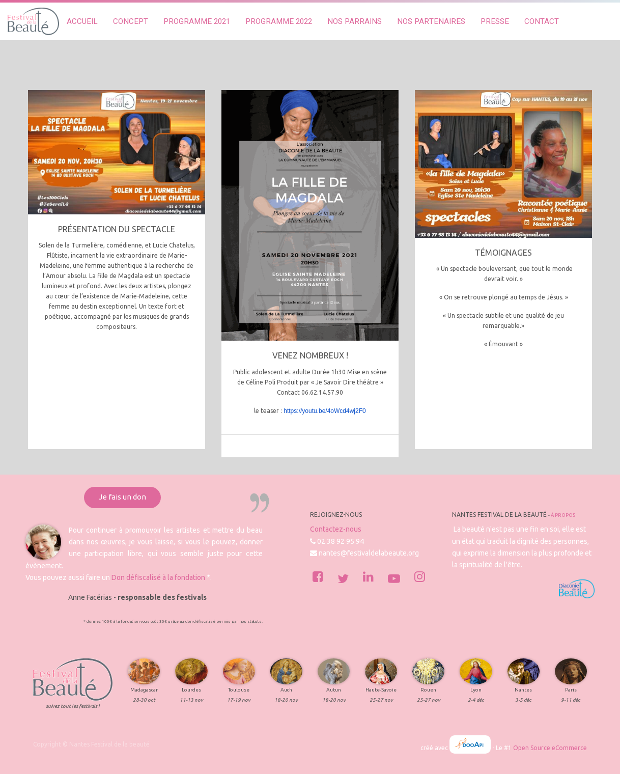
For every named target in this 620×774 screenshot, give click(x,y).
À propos (563, 515)
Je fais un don (122, 496)
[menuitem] (82, 22)
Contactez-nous (335, 529)
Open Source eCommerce (550, 747)
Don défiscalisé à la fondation (158, 577)
